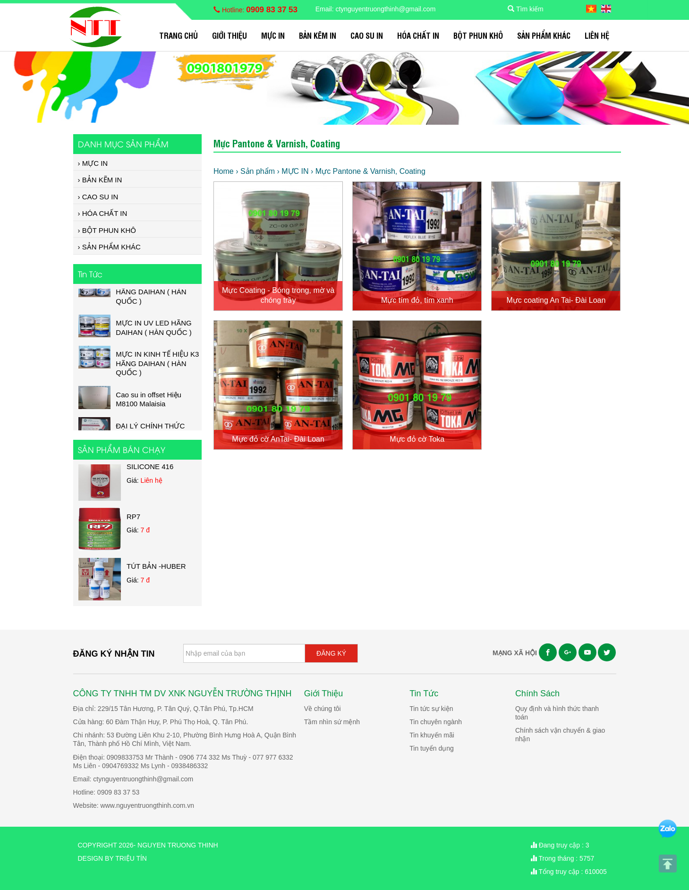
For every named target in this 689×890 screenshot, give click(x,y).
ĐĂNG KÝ (331, 653)
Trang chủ (178, 35)
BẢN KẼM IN (317, 35)
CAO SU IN (366, 35)
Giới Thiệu (229, 35)
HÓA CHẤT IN (418, 35)
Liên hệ (597, 35)
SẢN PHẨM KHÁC (543, 35)
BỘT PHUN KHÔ (478, 35)
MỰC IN (273, 35)
